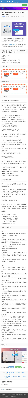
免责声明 (21, 394)
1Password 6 (18, 367)
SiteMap (14, 396)
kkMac (14, 1)
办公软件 (3, 16)
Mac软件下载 (9, 396)
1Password (12, 44)
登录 (4, 389)
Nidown (4, 396)
